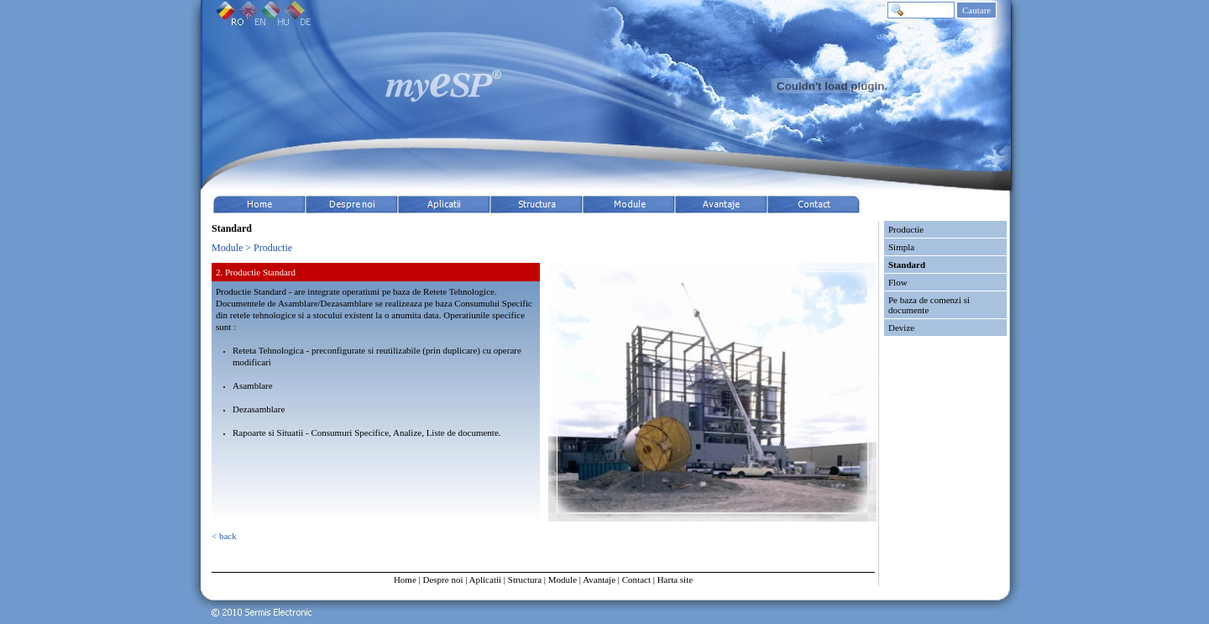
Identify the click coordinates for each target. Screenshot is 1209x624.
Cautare (976, 10)
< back (224, 536)
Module (562, 579)
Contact (636, 579)
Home (405, 579)
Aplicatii (485, 579)
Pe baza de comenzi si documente (929, 305)
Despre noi (442, 579)
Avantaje (599, 579)
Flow (898, 282)
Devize (901, 327)
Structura (525, 579)
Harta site (675, 579)
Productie (906, 229)
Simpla (901, 247)
